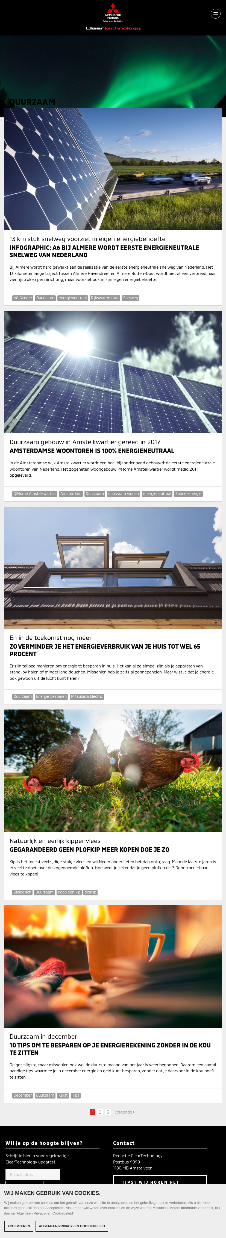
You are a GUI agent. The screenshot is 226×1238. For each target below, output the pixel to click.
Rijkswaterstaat (105, 297)
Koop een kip (69, 892)
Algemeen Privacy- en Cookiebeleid (72, 1226)
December (23, 1095)
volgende (124, 1111)
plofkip (90, 892)
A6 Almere (23, 297)
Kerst (63, 1095)
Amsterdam (70, 493)
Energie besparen (51, 696)
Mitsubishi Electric (87, 696)
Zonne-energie (188, 493)
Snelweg (130, 297)
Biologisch (22, 892)
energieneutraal (73, 297)
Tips (75, 1095)
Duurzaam (45, 297)
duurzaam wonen (123, 493)
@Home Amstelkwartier (35, 493)
